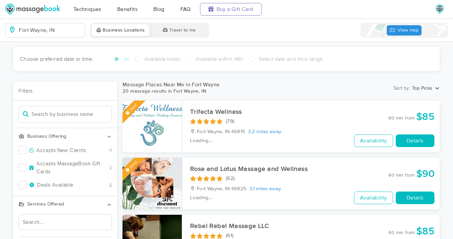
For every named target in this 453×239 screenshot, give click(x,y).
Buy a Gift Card (230, 9)
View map (404, 30)
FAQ (185, 9)
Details (415, 140)
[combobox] (50, 30)
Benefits (127, 9)
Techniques (87, 9)
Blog (159, 9)
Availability (373, 140)
